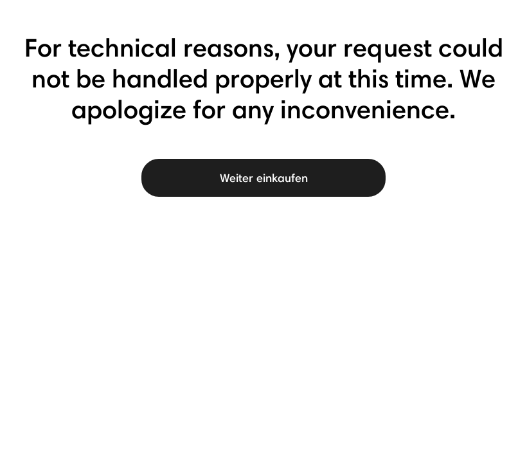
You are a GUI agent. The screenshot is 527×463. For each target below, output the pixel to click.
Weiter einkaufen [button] (264, 177)
